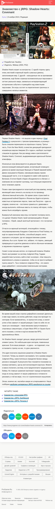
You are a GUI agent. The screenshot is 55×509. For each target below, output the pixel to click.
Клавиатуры (27, 478)
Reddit (25, 416)
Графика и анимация (28, 466)
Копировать (47, 424)
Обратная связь (6, 498)
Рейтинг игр (49, 500)
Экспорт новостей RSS (35, 500)
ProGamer (7, 3)
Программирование (43, 470)
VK (39, 416)
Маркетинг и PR (24, 470)
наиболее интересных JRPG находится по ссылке (30, 384)
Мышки (47, 474)
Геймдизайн (46, 461)
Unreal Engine (9, 474)
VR (49, 457)
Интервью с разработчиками (30, 474)
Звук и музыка (46, 466)
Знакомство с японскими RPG (16, 395)
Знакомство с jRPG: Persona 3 (16, 401)
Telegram (32, 416)
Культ (4, 17)
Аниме (20, 461)
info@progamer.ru (7, 492)
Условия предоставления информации (13, 500)
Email (5, 416)
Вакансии (17, 498)
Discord (5, 436)
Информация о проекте (31, 498)
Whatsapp (18, 416)
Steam (25, 436)
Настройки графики (35, 457)
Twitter (12, 416)
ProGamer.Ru (7, 489)
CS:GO (20, 457)
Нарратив (8, 470)
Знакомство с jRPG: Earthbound (16, 398)
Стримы (8, 461)
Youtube (18, 436)
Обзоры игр (9, 457)
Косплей (32, 461)
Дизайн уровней (9, 466)
